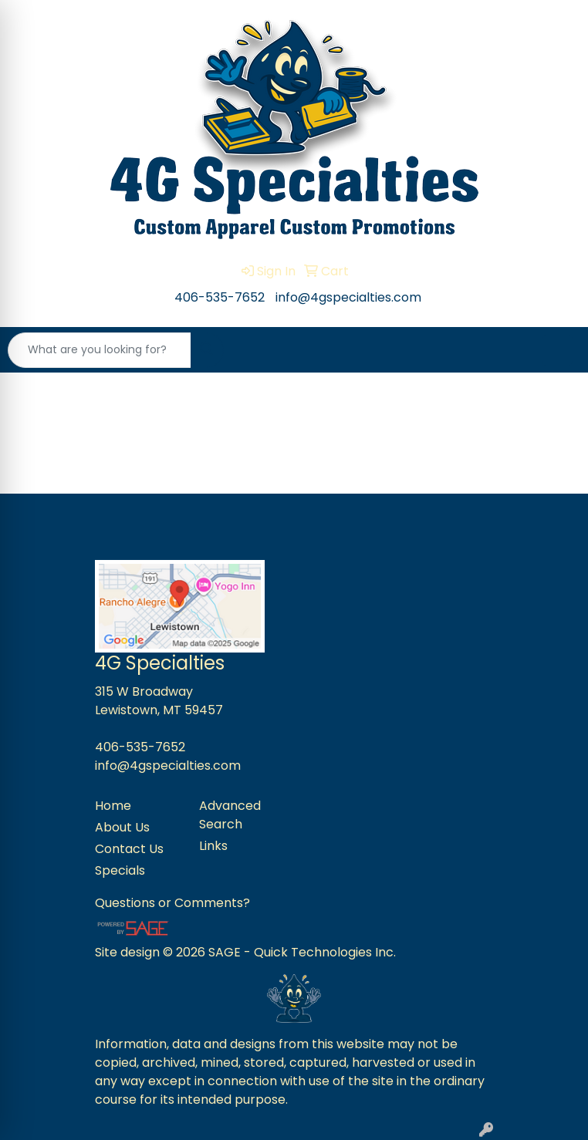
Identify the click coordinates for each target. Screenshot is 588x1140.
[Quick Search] (99, 350)
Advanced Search (230, 815)
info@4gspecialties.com (348, 297)
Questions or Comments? (172, 903)
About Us (122, 827)
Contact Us (129, 849)
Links (213, 846)
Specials (120, 870)
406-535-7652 (219, 297)
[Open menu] (557, 350)
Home (113, 806)
